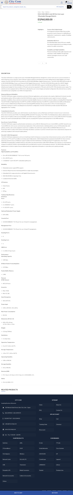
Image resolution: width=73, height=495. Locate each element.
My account (42, 430)
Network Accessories (8, 475)
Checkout (58, 424)
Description (5, 73)
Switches (47, 12)
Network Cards (7, 459)
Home (39, 12)
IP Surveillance (6, 448)
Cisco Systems (60, 448)
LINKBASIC (42, 464)
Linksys (58, 464)
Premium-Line (59, 470)
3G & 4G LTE (23, 459)
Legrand (58, 459)
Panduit (41, 470)
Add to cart (18, 492)
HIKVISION (42, 454)
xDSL (21, 443)
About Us (58, 404)
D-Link (41, 443)
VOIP (21, 448)
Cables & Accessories (25, 475)
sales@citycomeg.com (11, 424)
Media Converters (24, 470)
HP (57, 454)
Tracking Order (43, 424)
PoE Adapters (6, 454)
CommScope (42, 459)
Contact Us (59, 410)
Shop (43, 12)
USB (4, 464)
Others (5, 481)
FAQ (40, 410)
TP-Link (58, 443)
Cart (57, 419)
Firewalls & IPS (6, 470)
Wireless (22, 454)
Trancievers (23, 464)
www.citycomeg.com (10, 429)
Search (69, 7)
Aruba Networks (43, 448)
